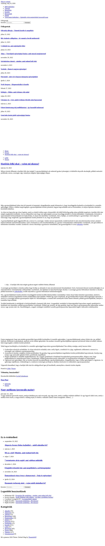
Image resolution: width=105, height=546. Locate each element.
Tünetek (7, 8)
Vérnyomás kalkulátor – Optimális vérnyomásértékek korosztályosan (26, 17)
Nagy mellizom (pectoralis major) (17, 389)
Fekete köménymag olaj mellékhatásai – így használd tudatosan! (22, 107)
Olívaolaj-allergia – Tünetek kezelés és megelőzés (17, 30)
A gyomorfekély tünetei (29, 499)
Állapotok (8, 513)
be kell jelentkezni (22, 376)
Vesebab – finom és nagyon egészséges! (14, 69)
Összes (7, 159)
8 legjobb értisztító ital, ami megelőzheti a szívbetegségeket (27, 468)
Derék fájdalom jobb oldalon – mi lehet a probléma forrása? (34, 497)
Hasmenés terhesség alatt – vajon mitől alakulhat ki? (25, 483)
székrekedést (18, 291)
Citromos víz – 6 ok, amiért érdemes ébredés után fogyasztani (21, 100)
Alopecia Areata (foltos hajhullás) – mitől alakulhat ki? (26, 445)
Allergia (7, 514)
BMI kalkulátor (9, 7)
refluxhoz (80, 224)
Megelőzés (8, 10)
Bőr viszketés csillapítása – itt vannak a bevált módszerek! (20, 38)
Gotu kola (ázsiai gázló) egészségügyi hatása (15, 115)
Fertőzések (8, 523)
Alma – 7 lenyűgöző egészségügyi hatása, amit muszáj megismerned (23, 54)
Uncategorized (9, 534)
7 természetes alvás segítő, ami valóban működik (24, 460)
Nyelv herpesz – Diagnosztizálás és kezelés (15, 84)
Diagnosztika (9, 518)
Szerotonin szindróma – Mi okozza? (27, 501)
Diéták (7, 15)
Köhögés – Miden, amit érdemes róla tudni (15, 92)
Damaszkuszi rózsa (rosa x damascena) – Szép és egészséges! (28, 476)
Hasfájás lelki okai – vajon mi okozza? (20, 163)
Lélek (6, 158)
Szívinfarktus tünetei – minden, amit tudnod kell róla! (19, 61)
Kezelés (7, 12)
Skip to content (5, 1)
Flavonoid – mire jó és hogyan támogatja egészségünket (19, 77)
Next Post (4, 380)
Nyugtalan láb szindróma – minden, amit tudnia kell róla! (33, 495)
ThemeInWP (32, 537)
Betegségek (8, 14)
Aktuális (7, 511)
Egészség (8, 384)
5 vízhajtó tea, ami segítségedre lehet (13, 46)
